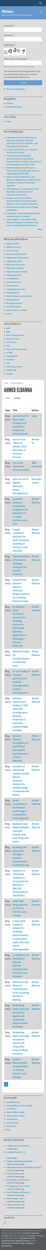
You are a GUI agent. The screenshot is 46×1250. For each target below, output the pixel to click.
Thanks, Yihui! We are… (16, 1204)
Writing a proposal (14, 303)
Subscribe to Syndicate (5, 1223)
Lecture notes (12, 1122)
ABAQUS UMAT (12, 243)
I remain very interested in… (18, 1145)
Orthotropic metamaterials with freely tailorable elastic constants (23, 215)
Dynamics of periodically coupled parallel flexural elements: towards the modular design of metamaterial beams (21, 780)
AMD (8, 331)
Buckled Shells (12, 338)
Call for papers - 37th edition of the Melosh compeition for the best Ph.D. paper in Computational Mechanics (22, 222)
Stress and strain (13, 282)
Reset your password (15, 89)
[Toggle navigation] (41, 12)
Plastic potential (13, 275)
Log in (8, 121)
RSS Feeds (11, 1126)
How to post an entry (15, 1115)
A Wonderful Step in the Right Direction (23, 1167)
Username (8, 25)
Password (8, 35)
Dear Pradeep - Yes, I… (16, 1198)
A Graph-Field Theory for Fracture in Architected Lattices (22, 151)
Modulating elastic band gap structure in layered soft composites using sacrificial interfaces (21, 1016)
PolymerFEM (12, 356)
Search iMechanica (14, 106)
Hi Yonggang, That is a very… (18, 1186)
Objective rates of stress (16, 271)
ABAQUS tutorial (13, 247)
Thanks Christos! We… (16, 1173)
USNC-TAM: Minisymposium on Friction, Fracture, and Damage (20, 908)
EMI (8, 345)
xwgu (34, 415)
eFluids (9, 373)
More (40, 229)
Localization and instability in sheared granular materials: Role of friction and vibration (21, 966)
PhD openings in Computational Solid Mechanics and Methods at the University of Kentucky (22, 192)
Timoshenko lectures (15, 289)
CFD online (11, 342)
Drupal (32, 1236)
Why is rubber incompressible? (19, 296)
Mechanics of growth (15, 264)
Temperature (12, 285)
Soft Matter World (14, 366)
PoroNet (10, 359)
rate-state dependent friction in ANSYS (21, 466)
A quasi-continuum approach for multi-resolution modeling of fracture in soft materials (21, 540)
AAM (8, 328)
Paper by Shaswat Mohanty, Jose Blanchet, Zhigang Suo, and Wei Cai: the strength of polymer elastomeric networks (23, 181)
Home (6, 383)
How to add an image (15, 1112)
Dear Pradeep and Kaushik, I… (19, 1192)
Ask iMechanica (13, 1102)
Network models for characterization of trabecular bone (21, 658)
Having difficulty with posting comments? (19, 1107)
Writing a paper (13, 299)
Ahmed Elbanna (17, 383)
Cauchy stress (12, 250)
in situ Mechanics (13, 306)
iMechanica (7, 11)
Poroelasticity (12, 278)
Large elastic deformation (17, 257)
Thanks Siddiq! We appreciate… (20, 1161)
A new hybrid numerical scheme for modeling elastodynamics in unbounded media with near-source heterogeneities (21, 935)
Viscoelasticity (12, 292)
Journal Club (11, 1119)
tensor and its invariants (16, 310)
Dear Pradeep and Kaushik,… (19, 1179)
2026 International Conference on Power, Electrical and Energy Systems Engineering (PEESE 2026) (22, 170)
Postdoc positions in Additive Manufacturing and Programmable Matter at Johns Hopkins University (21, 201)
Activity (17, 398)
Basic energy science (15, 335)
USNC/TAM (11, 370)
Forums (9, 103)
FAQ (8, 1129)
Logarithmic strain (14, 261)
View (8, 398)
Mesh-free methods (15, 268)
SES (8, 363)
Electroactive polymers (16, 349)
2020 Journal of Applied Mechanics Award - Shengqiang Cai (20, 486)
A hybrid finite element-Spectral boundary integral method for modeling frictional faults (21, 590)
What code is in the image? (15, 58)
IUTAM (9, 352)
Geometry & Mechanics (16, 254)
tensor (9, 313)
